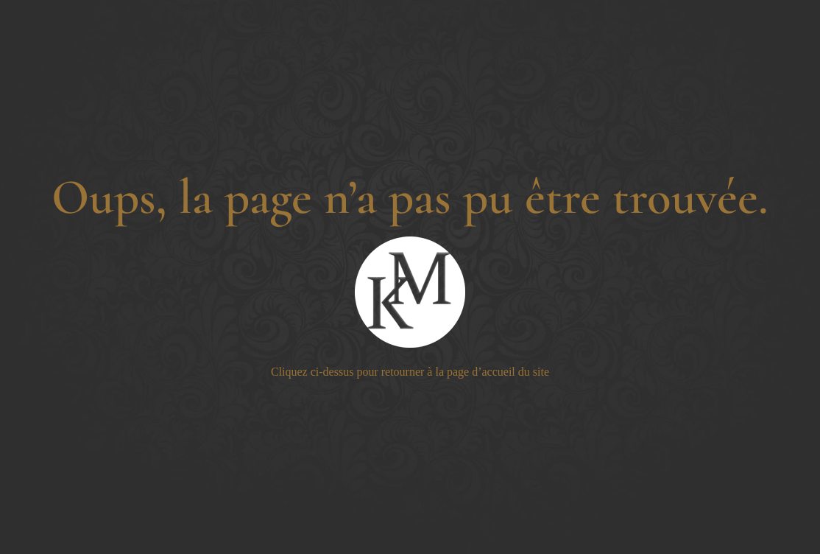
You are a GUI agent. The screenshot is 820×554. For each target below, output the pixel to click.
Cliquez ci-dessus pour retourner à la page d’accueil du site (410, 371)
